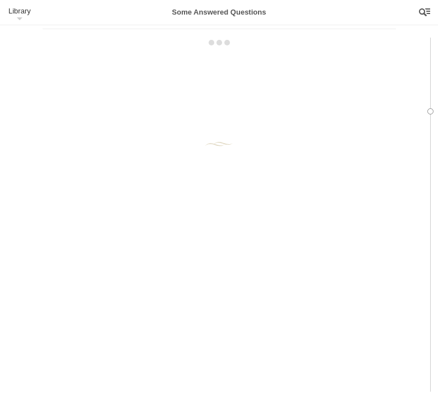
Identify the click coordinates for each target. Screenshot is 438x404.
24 (292, 83)
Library (19, 11)
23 (162, 54)
